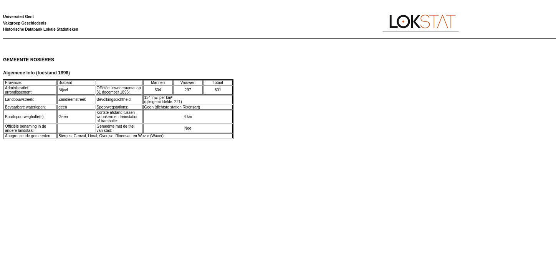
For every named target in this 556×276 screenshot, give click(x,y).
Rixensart (124, 136)
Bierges (64, 136)
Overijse (106, 136)
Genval (80, 136)
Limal (92, 136)
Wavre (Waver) (151, 136)
